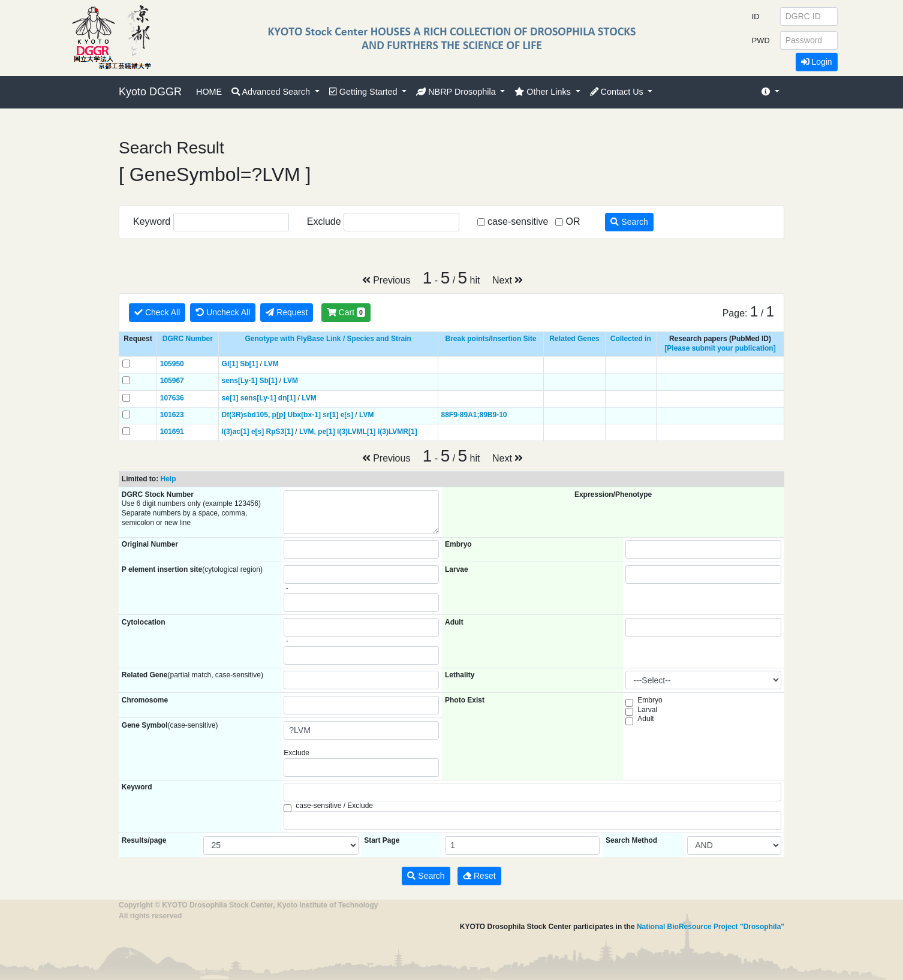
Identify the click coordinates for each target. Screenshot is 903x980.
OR (572, 221)
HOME (209, 92)
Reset (479, 876)
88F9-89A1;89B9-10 (474, 415)
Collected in (630, 338)
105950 (172, 364)
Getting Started (364, 92)
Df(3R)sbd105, (246, 415)
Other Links (543, 92)
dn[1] (287, 398)
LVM (271, 364)
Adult (645, 718)
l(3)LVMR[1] (397, 431)
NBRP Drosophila (457, 92)
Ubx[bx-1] (304, 415)
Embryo (649, 700)
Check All (157, 312)
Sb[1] (249, 364)
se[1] (230, 398)
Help (168, 479)
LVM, (307, 431)
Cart (346, 312)
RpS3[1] (279, 431)
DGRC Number (187, 338)
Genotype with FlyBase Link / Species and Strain (328, 338)
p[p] (279, 415)
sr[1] (330, 415)
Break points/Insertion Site (491, 338)
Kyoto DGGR (150, 92)
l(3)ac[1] (235, 431)
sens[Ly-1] (240, 380)
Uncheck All (222, 312)
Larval (647, 709)
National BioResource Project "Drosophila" (710, 926)
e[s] (347, 415)
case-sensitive (517, 221)
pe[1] (326, 431)
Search (629, 222)
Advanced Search (271, 92)
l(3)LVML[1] (356, 431)
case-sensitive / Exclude (334, 805)
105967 (172, 380)
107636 (172, 398)
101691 (172, 431)
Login (816, 62)
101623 (172, 415)
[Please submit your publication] (719, 348)
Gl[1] (230, 364)
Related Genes (574, 338)
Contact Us (618, 92)
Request (287, 312)
